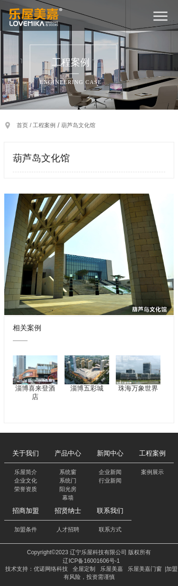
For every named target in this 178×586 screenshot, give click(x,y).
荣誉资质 (25, 489)
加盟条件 (25, 529)
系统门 (67, 480)
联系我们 (110, 510)
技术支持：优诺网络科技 (36, 569)
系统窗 (67, 472)
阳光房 (67, 489)
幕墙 (68, 497)
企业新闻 (110, 472)
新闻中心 (110, 453)
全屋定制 (84, 569)
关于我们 (25, 453)
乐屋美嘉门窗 (145, 569)
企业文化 (25, 480)
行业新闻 (110, 480)
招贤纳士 (68, 510)
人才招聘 (67, 529)
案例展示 (152, 472)
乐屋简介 (25, 472)
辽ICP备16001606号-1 (91, 561)
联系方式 (110, 529)
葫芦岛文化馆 (78, 125)
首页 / (25, 125)
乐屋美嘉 (111, 569)
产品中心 (68, 453)
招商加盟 (25, 510)
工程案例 (44, 125)
